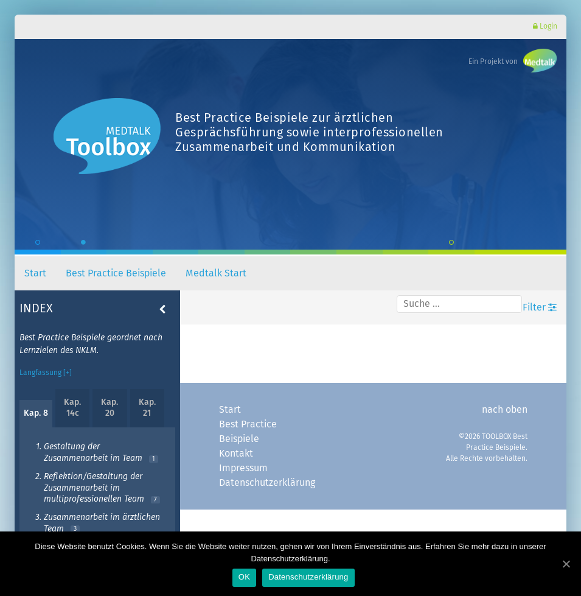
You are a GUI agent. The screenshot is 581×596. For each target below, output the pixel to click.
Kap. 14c (72, 405)
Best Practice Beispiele (116, 270)
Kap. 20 (109, 405)
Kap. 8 (36, 410)
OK (244, 576)
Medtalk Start (216, 270)
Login (545, 26)
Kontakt (236, 450)
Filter (540, 304)
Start (35, 270)
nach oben (504, 407)
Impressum (243, 465)
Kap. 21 (147, 405)
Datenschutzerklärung (266, 480)
